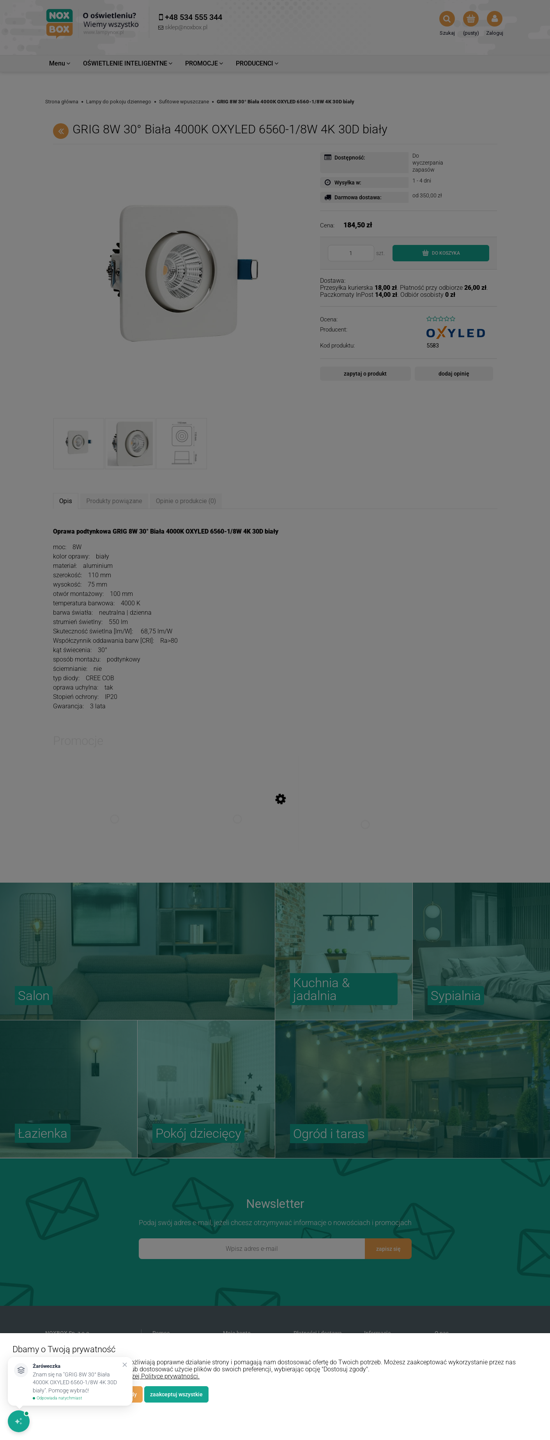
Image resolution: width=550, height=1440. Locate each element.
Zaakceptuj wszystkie (176, 1394)
